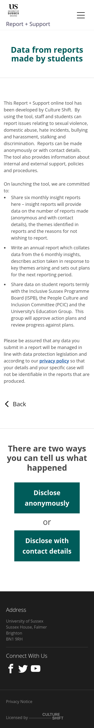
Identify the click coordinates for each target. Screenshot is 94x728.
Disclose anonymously (47, 498)
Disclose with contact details (47, 546)
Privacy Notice (19, 701)
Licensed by (34, 716)
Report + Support (28, 23)
